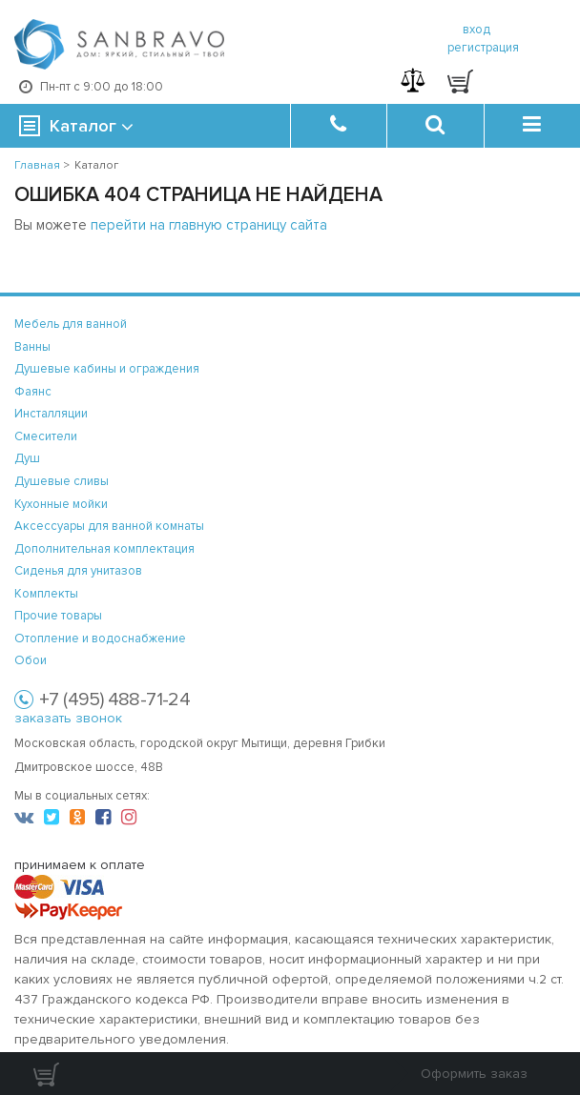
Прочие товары (58, 615)
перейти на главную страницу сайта (209, 224)
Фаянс (33, 391)
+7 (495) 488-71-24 (114, 699)
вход (476, 29)
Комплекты (46, 593)
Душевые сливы (61, 481)
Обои (30, 660)
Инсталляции (51, 413)
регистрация (483, 47)
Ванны (32, 347)
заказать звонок (68, 718)
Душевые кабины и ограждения (106, 368)
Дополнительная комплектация (104, 549)
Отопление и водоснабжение (100, 638)
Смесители (45, 436)
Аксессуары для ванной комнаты (109, 526)
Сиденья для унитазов (78, 570)
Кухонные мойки (61, 504)
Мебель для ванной (70, 324)
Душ (27, 458)
